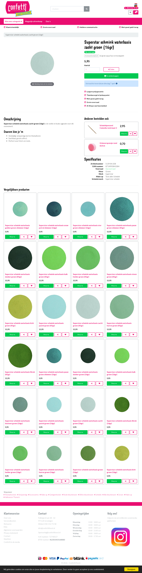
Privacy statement (11, 533)
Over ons (7, 518)
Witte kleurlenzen (85, 495)
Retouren (7, 524)
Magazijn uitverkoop (33, 21)
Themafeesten (10, 495)
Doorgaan (131, 569)
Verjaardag (22, 495)
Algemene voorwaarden (13, 530)
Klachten (7, 539)
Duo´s (48, 21)
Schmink (98, 495)
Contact (7, 536)
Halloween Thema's (12, 497)
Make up (43, 495)
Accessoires (33, 495)
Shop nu (124, 134)
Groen (120, 495)
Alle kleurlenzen (109, 495)
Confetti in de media (12, 542)
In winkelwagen (111, 76)
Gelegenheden (55, 495)
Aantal (87, 65)
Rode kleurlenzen (69, 495)
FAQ (5, 527)
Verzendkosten (10, 521)
